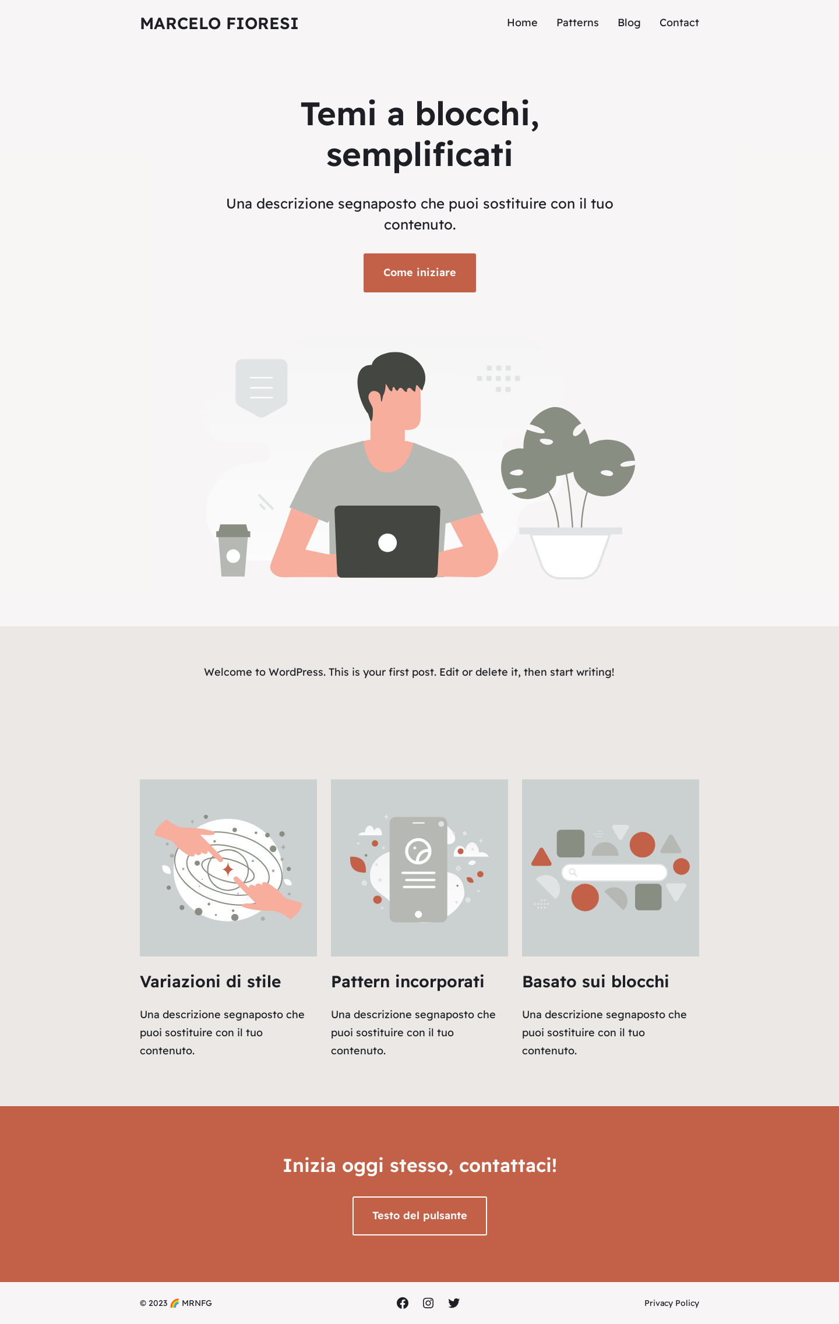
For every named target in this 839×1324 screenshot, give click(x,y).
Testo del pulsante (419, 1215)
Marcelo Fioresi (219, 23)
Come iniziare (419, 272)
